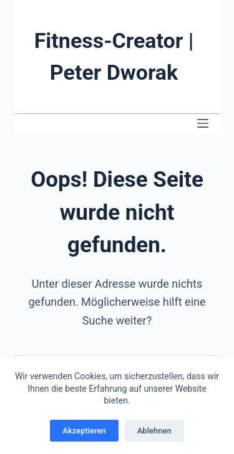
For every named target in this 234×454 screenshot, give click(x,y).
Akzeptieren (83, 430)
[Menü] (202, 123)
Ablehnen (154, 430)
